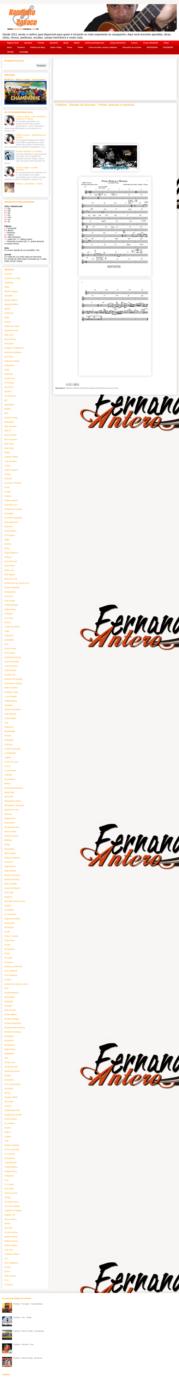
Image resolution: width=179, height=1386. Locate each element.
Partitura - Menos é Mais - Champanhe (24, 79)
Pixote (7, 953)
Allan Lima (8, 335)
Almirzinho (8, 344)
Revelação (8, 1036)
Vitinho (7, 1223)
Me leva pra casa (11, 827)
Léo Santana (9, 779)
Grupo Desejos (10, 666)
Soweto (7, 1128)
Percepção (9, 927)
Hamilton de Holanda (13, 679)
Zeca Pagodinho (11, 1263)
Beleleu (7, 409)
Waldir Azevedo (11, 1237)
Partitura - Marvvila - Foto (23, 1344)
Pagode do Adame (12, 919)
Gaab (6, 631)
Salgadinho (9, 1054)
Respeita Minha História (14, 1027)
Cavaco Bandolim (150, 43)
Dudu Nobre (9, 566)
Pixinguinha (9, 949)
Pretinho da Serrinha (13, 966)
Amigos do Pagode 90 (13, 348)
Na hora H (8, 862)
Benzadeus (9, 422)
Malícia (7, 783)
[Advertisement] (115, 79)
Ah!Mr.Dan (8, 313)
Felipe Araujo (10, 609)
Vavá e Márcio (10, 1219)
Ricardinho (9, 1041)
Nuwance (8, 897)
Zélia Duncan (10, 1276)
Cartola (7, 474)
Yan (6, 1258)
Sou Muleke (9, 1123)
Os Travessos (10, 914)
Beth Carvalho (10, 426)
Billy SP (7, 431)
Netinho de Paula (11, 879)
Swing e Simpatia (11, 1145)
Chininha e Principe (12, 483)
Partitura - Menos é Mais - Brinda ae (27, 1358)
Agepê (7, 309)
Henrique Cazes (11, 692)
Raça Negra (9, 997)
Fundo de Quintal (11, 627)
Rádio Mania (9, 1049)
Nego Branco (10, 866)
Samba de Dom (11, 1067)
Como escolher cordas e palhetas (103, 47)
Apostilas (28, 43)
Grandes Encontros (12, 657)
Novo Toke (8, 892)
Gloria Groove (10, 648)
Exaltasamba (10, 592)
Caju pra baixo (10, 461)
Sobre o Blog (55, 47)
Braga (7, 452)
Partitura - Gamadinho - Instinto (29, 184)
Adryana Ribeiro (11, 304)
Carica (7, 465)
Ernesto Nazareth (11, 587)
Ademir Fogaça (10, 291)
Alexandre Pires (11, 330)
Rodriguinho (9, 1045)
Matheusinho (9, 818)
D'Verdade (8, 513)
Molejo (7, 844)
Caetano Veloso (11, 457)
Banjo (65, 43)
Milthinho (8, 840)
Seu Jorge (8, 1101)
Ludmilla (8, 775)
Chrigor (7, 492)
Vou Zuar (8, 1228)
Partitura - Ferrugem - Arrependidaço (28, 1304)
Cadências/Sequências (94, 43)
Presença (8, 962)
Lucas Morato (10, 770)
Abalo (6, 287)
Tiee (6, 1180)
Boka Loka (8, 444)
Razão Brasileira (11, 993)
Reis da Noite (10, 1010)
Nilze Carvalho (10, 884)
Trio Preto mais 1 (11, 1202)
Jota (6, 722)
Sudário (7, 1136)
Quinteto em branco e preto (16, 984)
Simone (7, 1106)
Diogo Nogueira (11, 553)
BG (5, 400)
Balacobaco (9, 404)
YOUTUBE (23, 52)
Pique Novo (9, 940)
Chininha (8, 478)
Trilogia (7, 1197)
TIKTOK (10, 52)
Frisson (7, 622)
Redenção (8, 1001)
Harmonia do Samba (13, 683)
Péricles (7, 980)
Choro (7, 487)
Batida (76, 43)
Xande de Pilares (11, 1254)
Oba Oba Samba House (14, 901)
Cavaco (134, 43)
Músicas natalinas (12, 858)
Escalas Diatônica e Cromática (29, 151)
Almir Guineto (10, 339)
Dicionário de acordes (132, 47)
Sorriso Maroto (10, 1119)
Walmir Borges (10, 1245)
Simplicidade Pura (12, 1110)
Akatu (6, 317)
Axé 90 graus (10, 396)
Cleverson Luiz (10, 505)
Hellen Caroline (11, 688)
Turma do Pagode (12, 1206)
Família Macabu (11, 605)
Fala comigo (9, 601)
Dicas (9, 47)
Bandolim (54, 43)
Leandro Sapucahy (12, 749)
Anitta (6, 370)
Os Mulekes (9, 910)
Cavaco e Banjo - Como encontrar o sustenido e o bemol (31, 117)
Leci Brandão (10, 753)
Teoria (69, 47)
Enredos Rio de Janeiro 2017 (16, 583)
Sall (6, 1058)
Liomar (7, 766)
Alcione (7, 322)
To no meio (9, 1184)
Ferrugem (8, 614)
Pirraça (7, 945)
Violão (80, 47)
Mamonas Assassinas (13, 788)
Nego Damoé (10, 871)
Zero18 (7, 1267)
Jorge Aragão (10, 718)
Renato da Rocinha (81, 388)
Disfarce (7, 557)
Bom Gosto (9, 448)
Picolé (7, 932)
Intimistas (8, 705)
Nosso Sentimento (12, 888)
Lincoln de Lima (11, 762)
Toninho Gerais (10, 1193)
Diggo (7, 539)
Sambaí (7, 1075)
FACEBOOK (168, 47)
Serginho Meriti (10, 1097)
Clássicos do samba (13, 509)
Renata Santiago (11, 1019)
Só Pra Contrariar (11, 1149)
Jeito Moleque (10, 714)
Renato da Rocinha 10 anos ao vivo (104, 388)
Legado (7, 757)
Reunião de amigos (12, 1032)
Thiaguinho (9, 1176)
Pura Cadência (10, 971)
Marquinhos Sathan (12, 801)
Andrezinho (9, 365)
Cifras (166, 43)
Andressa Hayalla (12, 361)
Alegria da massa (11, 326)
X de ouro (8, 1250)
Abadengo (8, 282)
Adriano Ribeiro (11, 300)
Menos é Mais (10, 831)
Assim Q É (8, 387)
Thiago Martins (10, 1167)
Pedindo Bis (9, 923)
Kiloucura (8, 744)
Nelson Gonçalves (12, 875)
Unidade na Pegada (12, 1210)
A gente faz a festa (12, 278)
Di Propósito (9, 535)
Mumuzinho (9, 849)
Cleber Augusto (11, 500)
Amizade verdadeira (13, 352)
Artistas (41, 43)
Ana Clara (8, 357)
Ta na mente (9, 1154)
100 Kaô (8, 274)
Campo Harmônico (118, 43)
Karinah (7, 736)
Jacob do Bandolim (12, 709)
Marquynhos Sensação (14, 805)
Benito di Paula (10, 418)
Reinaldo (8, 1006)
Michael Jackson (11, 836)
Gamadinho (9, 640)
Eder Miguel (9, 574)
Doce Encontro (10, 561)
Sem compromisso (12, 1084)
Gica (6, 644)
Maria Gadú (9, 792)
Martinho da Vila (11, 810)
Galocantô (8, 635)
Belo (6, 413)
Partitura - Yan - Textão (22, 1317)
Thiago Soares (10, 1171)
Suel (6, 1141)
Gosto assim (9, 653)
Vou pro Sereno (11, 1232)
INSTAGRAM (152, 47)
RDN (6, 988)
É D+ (6, 1280)
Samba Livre (9, 1062)
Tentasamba (9, 1158)
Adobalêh (8, 296)
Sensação (8, 1088)
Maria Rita (8, 796)
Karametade (9, 731)
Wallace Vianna (11, 1241)
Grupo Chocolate (11, 662)
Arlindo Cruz (9, 378)
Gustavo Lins (10, 675)
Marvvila (8, 814)
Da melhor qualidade (13, 518)
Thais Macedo (10, 1162)
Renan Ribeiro (10, 1014)
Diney (6, 548)
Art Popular (9, 383)
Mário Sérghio (10, 853)
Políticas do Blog (37, 47)
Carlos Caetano (11, 470)
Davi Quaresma (11, 522)
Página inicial (13, 43)
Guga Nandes (10, 670)
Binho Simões (10, 435)
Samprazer (9, 1080)
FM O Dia (8, 596)
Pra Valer (8, 958)
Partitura (21, 47)
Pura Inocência (10, 975)
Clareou (7, 496)
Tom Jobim (9, 1189)
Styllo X (7, 1132)
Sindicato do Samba (13, 1115)
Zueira (7, 1271)
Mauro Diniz (9, 823)
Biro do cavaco (10, 439)
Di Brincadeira (10, 531)
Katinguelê (8, 740)
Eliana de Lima (10, 579)
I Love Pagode (10, 696)
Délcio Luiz (9, 570)
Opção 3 (8, 905)
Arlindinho (8, 374)
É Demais (8, 1285)
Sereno (7, 1093)
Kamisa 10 (8, 727)
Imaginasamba (10, 701)
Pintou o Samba (11, 936)
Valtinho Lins (9, 1215)
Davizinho (8, 526)
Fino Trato (8, 618)
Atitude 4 (8, 391)
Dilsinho (7, 544)
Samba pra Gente (12, 1071)
